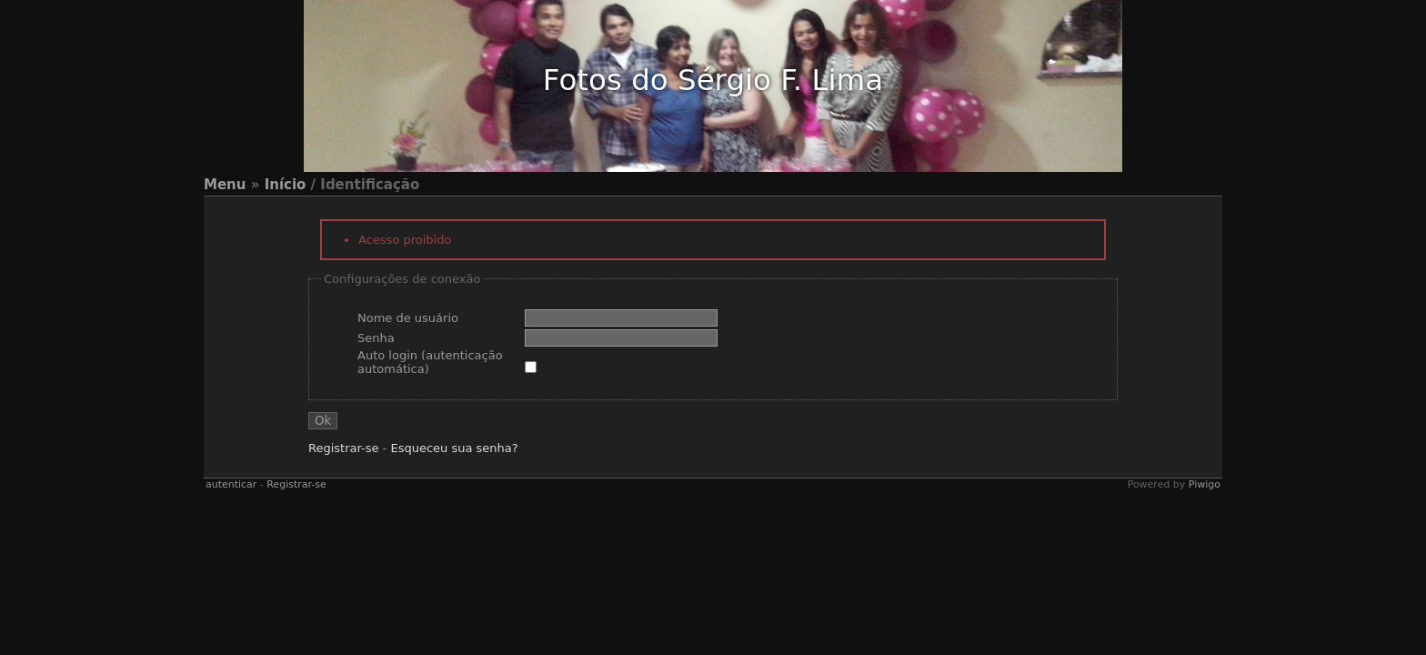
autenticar (231, 484)
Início (285, 184)
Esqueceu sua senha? (453, 448)
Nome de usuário (407, 318)
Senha (376, 338)
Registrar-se (343, 448)
